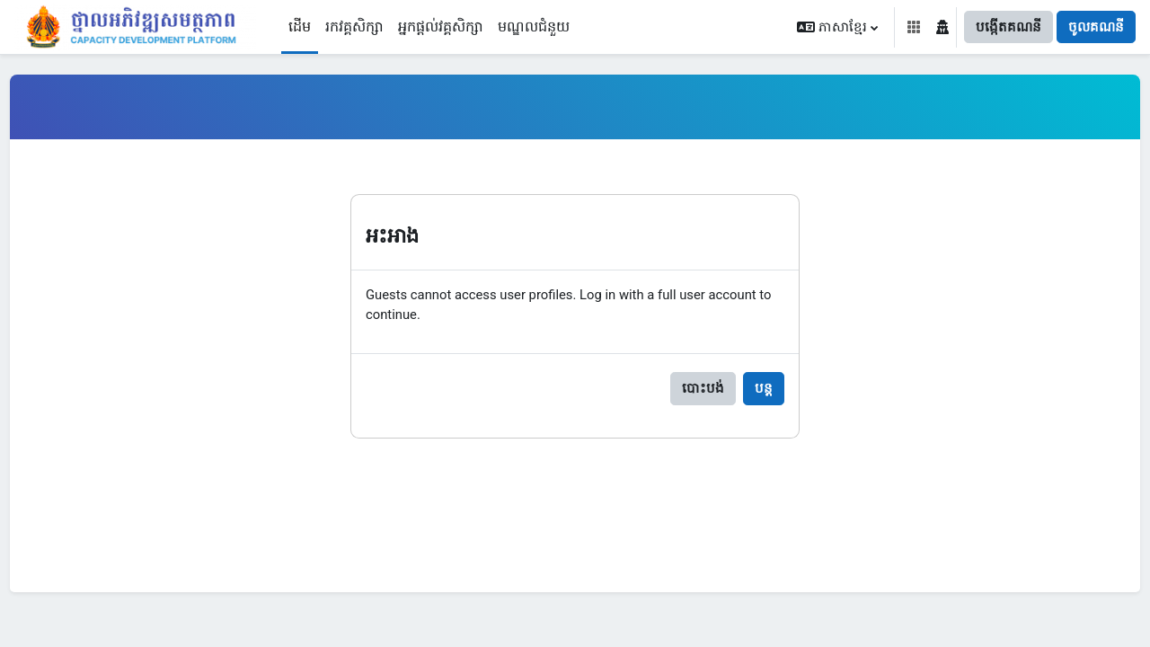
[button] (837, 27)
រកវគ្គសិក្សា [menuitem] (354, 26)
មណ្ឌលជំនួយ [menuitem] (534, 26)
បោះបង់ (703, 392)
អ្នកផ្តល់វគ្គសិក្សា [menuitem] (440, 26)
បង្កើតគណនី (1008, 27)
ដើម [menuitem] (299, 26)
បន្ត (764, 392)
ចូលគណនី (1096, 27)
